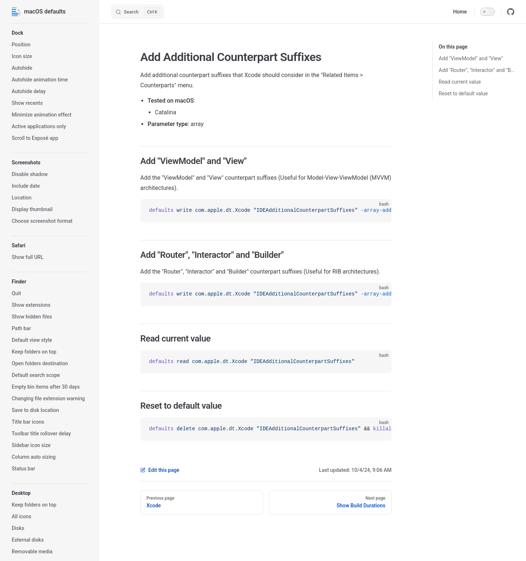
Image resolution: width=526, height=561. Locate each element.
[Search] (137, 11)
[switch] (487, 12)
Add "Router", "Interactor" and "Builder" (476, 70)
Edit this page (159, 470)
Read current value (460, 82)
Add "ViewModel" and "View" (471, 58)
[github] (510, 11)
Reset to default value (463, 93)
